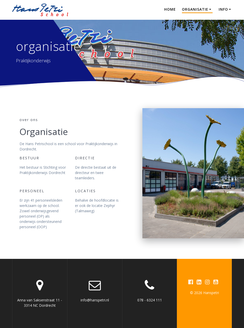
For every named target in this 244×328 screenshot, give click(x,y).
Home (170, 9)
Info (223, 9)
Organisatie (195, 9)
